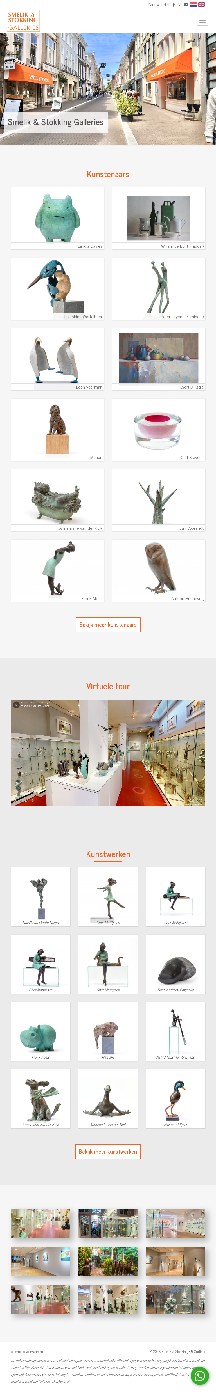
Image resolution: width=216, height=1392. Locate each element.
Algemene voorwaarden (27, 1351)
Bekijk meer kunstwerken (108, 1151)
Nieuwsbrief (159, 4)
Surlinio (199, 1351)
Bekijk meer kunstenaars (108, 624)
